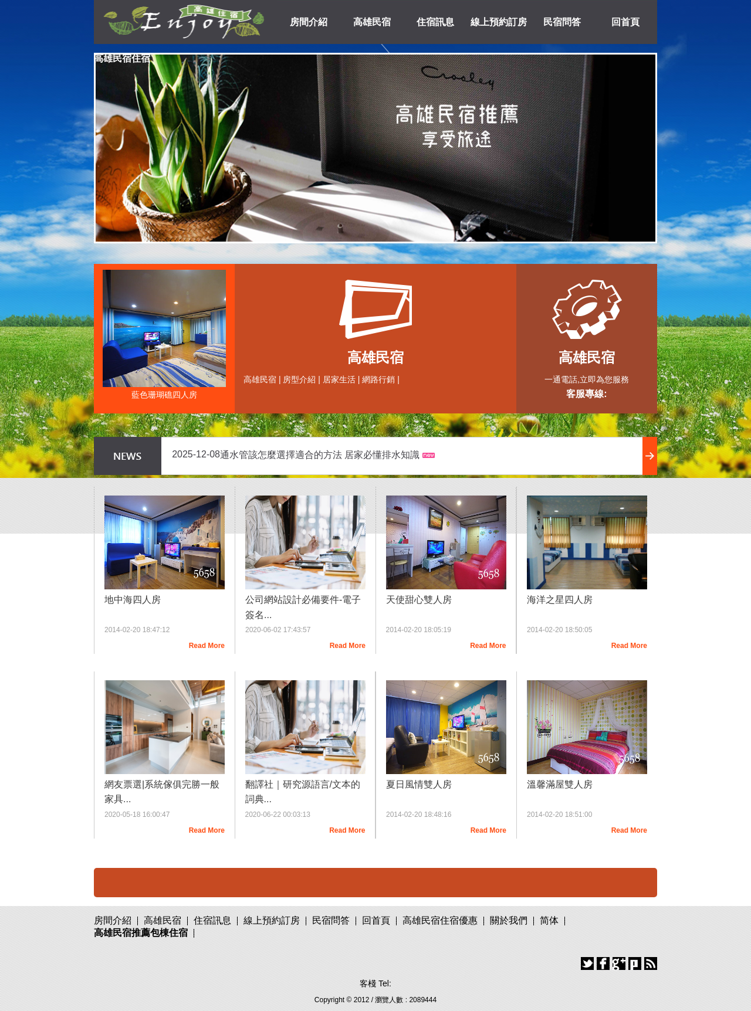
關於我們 (508, 920)
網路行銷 (378, 379)
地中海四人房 (132, 600)
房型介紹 (299, 379)
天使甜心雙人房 (419, 600)
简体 (549, 920)
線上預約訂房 (499, 22)
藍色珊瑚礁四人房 (164, 394)
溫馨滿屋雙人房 (560, 784)
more (649, 456)
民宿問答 (562, 22)
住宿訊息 (435, 22)
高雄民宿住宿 (122, 58)
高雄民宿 (372, 22)
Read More (207, 646)
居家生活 (339, 379)
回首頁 (625, 22)
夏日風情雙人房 (419, 784)
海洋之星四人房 (560, 600)
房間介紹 (308, 22)
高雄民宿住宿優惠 (440, 920)
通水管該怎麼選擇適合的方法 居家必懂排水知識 (320, 455)
